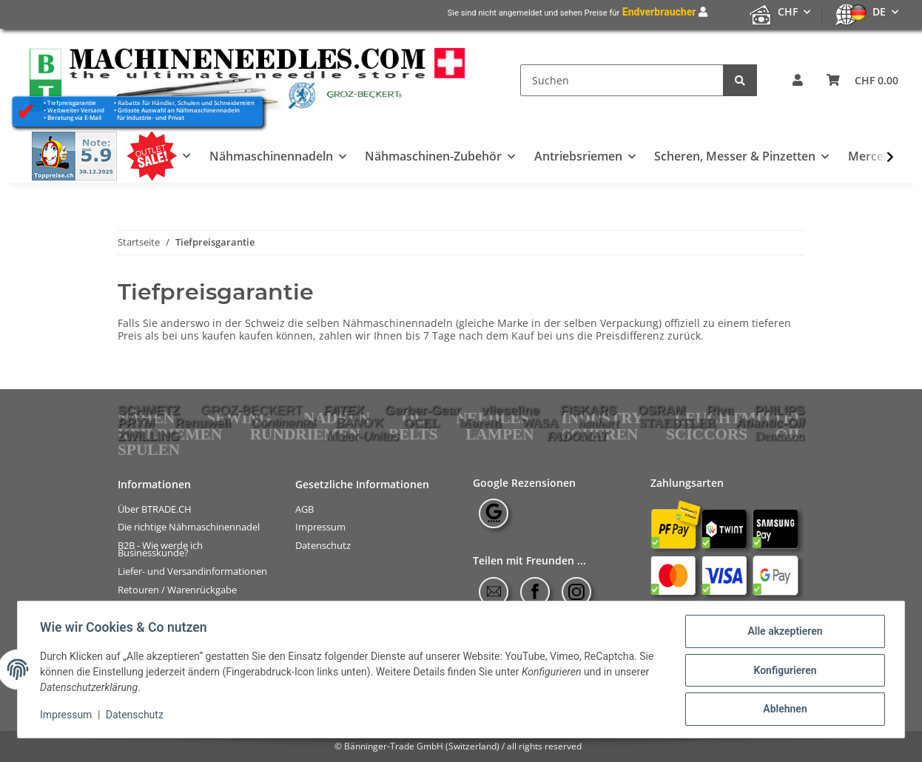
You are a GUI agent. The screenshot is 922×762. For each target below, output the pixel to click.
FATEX (343, 409)
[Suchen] (622, 80)
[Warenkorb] (862, 80)
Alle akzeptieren (783, 632)
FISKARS (588, 409)
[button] (798, 80)
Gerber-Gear (422, 409)
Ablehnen (783, 709)
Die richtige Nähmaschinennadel (189, 527)
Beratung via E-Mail (74, 117)
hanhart (599, 423)
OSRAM (662, 409)
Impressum (320, 527)
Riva (720, 409)
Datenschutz (323, 545)
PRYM (136, 422)
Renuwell (203, 422)
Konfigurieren (783, 671)
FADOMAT (577, 436)
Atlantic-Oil (770, 422)
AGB (304, 508)
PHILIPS (779, 409)
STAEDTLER (677, 423)
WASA (539, 423)
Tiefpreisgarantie (71, 102)
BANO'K (359, 422)
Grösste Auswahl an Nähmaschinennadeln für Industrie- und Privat (177, 113)
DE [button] (879, 11)
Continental (283, 422)
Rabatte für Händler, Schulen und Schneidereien (186, 102)
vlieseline (510, 409)
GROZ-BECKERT (251, 409)
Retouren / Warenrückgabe (177, 590)
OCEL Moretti (452, 423)
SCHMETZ (149, 409)
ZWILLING (149, 435)
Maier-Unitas (363, 435)
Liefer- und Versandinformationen (192, 571)
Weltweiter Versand (75, 110)
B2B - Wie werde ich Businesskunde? (160, 549)
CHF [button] (788, 11)
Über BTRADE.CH (155, 508)
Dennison (780, 436)
